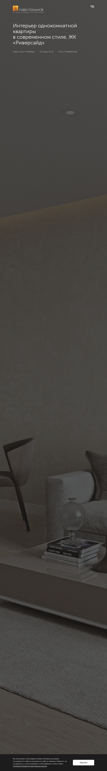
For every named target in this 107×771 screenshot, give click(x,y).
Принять (83, 763)
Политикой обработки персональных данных (30, 766)
